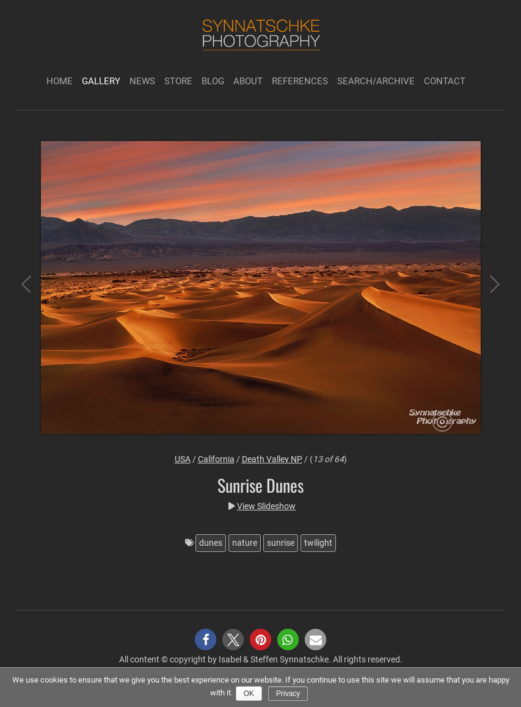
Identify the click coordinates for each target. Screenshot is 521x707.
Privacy (288, 693)
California (216, 459)
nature (244, 543)
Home (59, 81)
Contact (444, 81)
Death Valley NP (272, 459)
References (300, 81)
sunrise (280, 543)
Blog (213, 81)
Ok (249, 693)
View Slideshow (266, 506)
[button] (205, 639)
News (142, 81)
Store (178, 81)
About (248, 81)
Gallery (101, 81)
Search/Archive (376, 81)
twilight (318, 543)
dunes (210, 543)
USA (183, 459)
